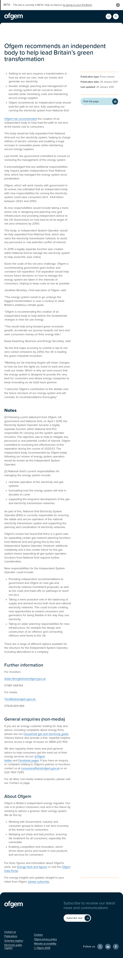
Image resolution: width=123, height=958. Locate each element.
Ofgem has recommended (20, 119)
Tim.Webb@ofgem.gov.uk (20, 699)
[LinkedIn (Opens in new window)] (108, 946)
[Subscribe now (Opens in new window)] (77, 918)
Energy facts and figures (32, 867)
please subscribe (38, 881)
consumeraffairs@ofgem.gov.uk (40, 768)
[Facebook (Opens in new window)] (116, 946)
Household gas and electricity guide (46, 734)
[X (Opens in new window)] (100, 946)
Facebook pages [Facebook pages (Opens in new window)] (28, 760)
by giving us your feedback (77, 5)
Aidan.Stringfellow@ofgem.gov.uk (25, 679)
